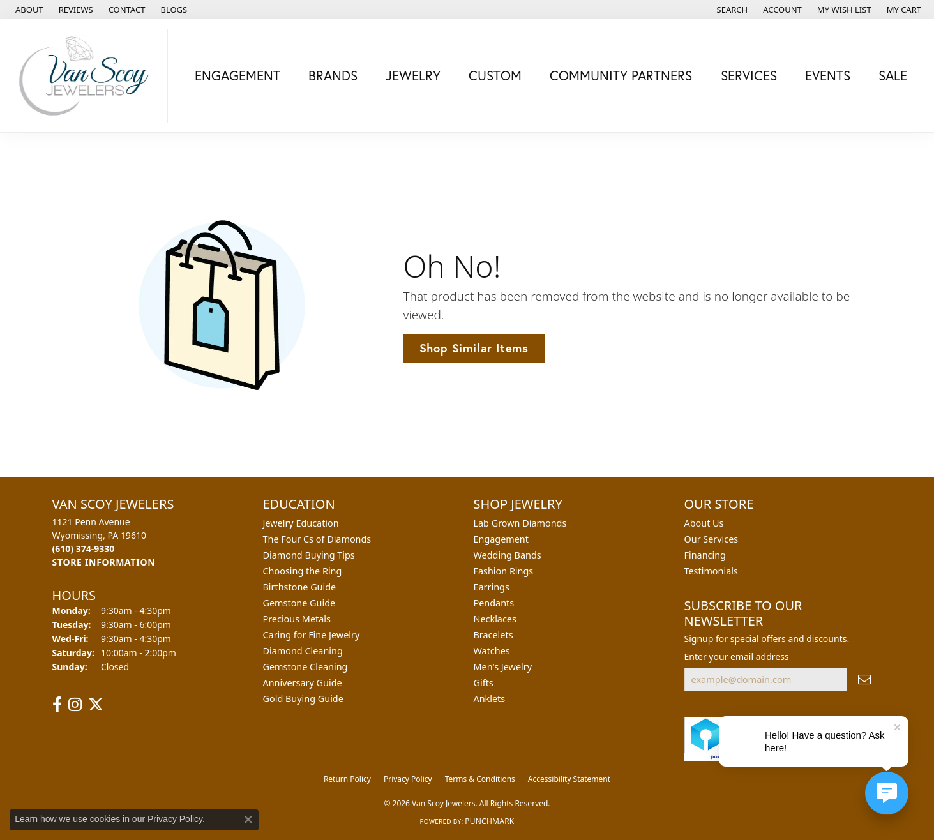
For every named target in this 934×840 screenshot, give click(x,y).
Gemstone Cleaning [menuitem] (305, 667)
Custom (495, 75)
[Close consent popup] (248, 819)
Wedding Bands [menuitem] (507, 555)
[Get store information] (104, 562)
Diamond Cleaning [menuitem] (303, 651)
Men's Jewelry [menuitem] (503, 667)
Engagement (237, 75)
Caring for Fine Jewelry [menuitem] (311, 635)
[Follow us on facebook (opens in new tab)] (57, 704)
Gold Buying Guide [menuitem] (303, 699)
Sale (892, 75)
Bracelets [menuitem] (493, 635)
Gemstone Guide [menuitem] (299, 603)
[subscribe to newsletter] (864, 679)
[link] (28, 9)
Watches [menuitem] (492, 651)
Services (749, 75)
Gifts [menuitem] (483, 683)
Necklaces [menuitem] (495, 619)
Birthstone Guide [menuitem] (299, 587)
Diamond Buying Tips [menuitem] (309, 555)
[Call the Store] (83, 549)
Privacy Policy (408, 779)
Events (827, 75)
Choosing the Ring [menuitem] (302, 571)
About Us (704, 523)
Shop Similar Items (474, 348)
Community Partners (621, 75)
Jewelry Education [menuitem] (301, 523)
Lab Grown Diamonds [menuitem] (520, 523)
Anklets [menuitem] (490, 699)
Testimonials (711, 571)
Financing (705, 555)
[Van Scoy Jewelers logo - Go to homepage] (87, 76)
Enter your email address (736, 656)
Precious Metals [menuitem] (297, 619)
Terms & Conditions (480, 779)
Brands (333, 75)
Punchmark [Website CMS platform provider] (489, 821)
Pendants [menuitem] (494, 603)
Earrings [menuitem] (491, 587)
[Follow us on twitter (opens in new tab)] (95, 704)
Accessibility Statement (569, 779)
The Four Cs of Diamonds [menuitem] (317, 539)
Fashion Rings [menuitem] (504, 571)
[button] (731, 9)
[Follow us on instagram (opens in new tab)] (75, 704)
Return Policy (347, 779)
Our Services (711, 539)
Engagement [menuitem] (501, 539)
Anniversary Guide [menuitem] (302, 683)
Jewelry (413, 75)
